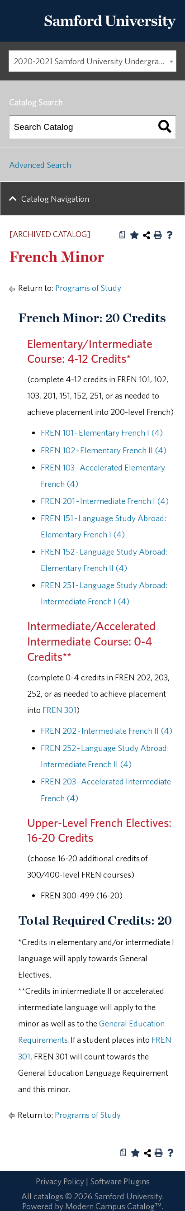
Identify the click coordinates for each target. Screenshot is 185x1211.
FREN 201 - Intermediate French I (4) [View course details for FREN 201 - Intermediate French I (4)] (105, 501)
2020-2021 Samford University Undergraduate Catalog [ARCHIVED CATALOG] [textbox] (95, 61)
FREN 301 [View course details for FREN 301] (59, 710)
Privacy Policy (60, 1181)
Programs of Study (88, 288)
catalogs (48, 1196)
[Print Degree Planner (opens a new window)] (122, 234)
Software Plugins (120, 1181)
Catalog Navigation (55, 199)
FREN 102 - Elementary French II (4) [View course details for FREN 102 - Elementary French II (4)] (103, 450)
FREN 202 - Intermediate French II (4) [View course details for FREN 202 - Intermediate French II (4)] (106, 731)
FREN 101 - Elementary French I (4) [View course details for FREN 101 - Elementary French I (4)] (102, 432)
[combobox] (92, 61)
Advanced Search (40, 165)
